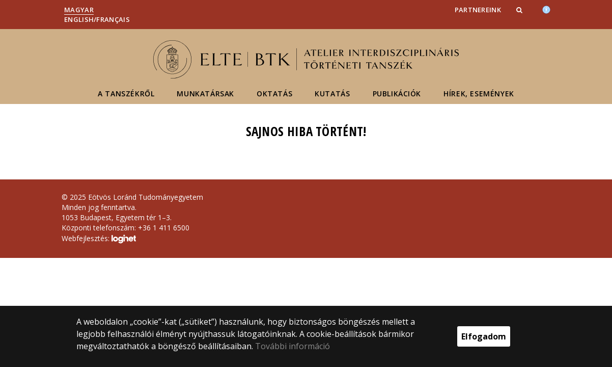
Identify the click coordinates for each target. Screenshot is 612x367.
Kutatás (332, 93)
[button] (520, 9)
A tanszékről (126, 93)
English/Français (97, 19)
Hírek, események (478, 93)
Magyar (79, 9)
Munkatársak (205, 93)
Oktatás (274, 93)
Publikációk (397, 93)
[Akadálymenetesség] (546, 8)
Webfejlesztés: (99, 239)
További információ (292, 346)
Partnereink (478, 9)
